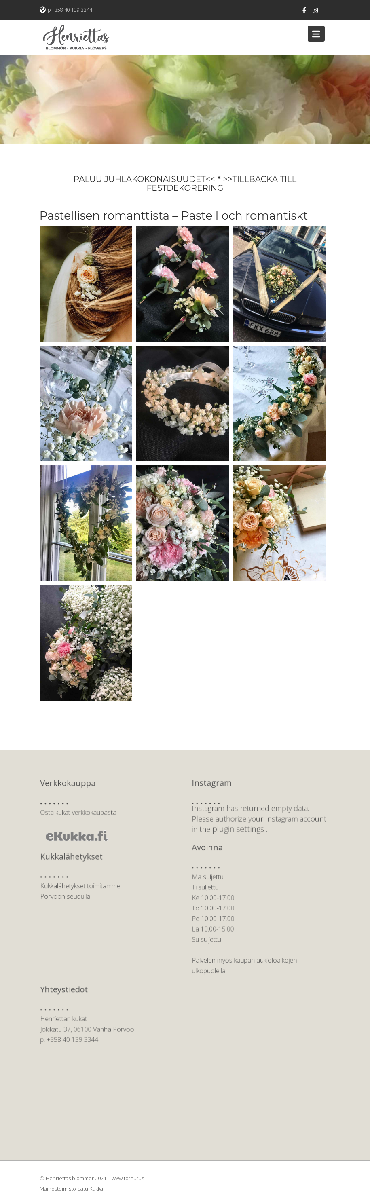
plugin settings (240, 826)
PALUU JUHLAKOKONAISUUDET (140, 179)
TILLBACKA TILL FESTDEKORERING (222, 183)
